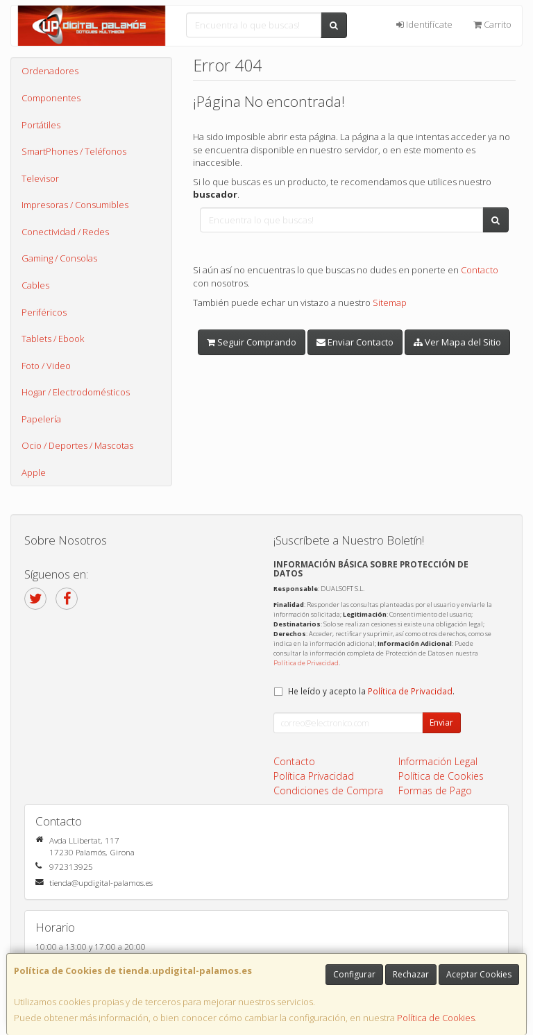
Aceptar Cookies (478, 974)
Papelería (41, 419)
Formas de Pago (435, 790)
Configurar (354, 974)
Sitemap (390, 302)
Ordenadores (50, 71)
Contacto (479, 270)
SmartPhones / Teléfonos (74, 151)
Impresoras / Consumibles (75, 204)
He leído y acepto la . (371, 690)
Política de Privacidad (306, 662)
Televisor (40, 178)
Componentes (51, 98)
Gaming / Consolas (59, 258)
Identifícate (424, 24)
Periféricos (44, 312)
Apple (34, 472)
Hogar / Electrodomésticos (76, 392)
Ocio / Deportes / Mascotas (77, 445)
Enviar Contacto (355, 342)
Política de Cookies (436, 1017)
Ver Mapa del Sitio (457, 342)
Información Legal (437, 761)
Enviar (441, 722)
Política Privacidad (313, 775)
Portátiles (41, 125)
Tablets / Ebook (53, 338)
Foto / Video (46, 365)
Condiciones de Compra (328, 790)
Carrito (492, 24)
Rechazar (411, 974)
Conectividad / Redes (65, 231)
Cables (35, 285)
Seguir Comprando (251, 342)
